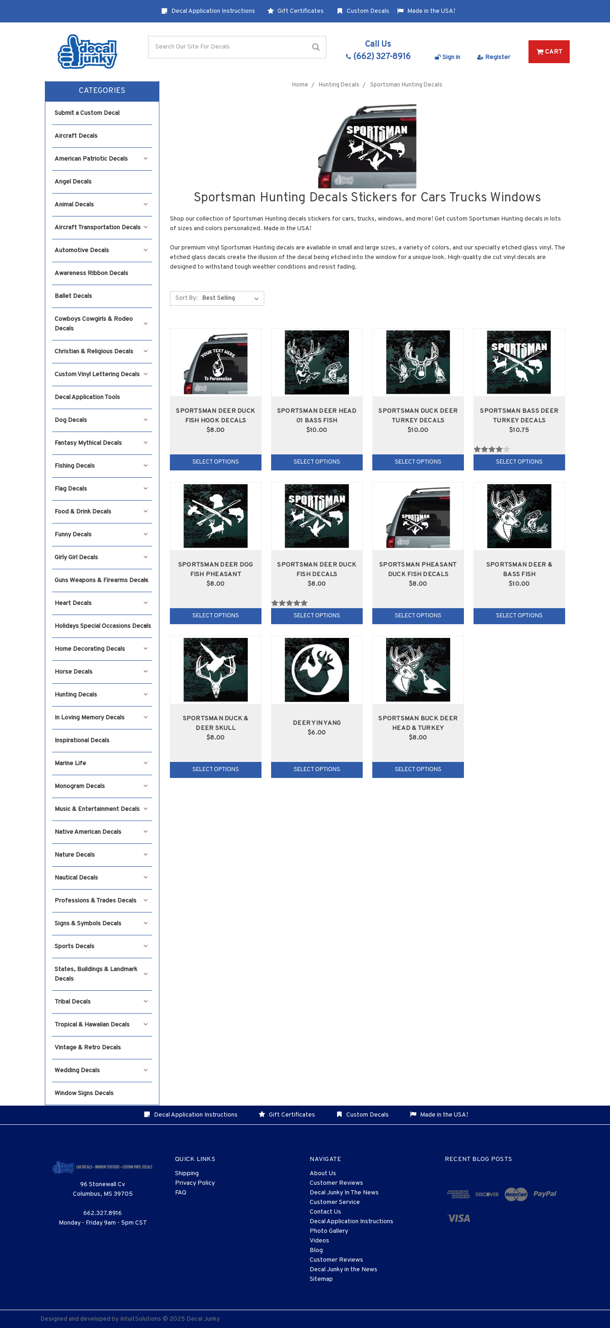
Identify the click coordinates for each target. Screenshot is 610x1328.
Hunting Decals (100, 695)
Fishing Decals (100, 466)
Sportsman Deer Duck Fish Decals (316, 569)
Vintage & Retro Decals (87, 1048)
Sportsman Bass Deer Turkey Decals (519, 416)
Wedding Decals (100, 1070)
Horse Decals (100, 672)
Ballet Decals (73, 296)
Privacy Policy (195, 1183)
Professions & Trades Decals (100, 901)
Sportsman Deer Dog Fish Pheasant (215, 569)
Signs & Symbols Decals (100, 924)
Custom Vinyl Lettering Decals (100, 374)
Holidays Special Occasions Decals (102, 626)
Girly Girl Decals (100, 557)
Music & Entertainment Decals (100, 809)
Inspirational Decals (81, 741)
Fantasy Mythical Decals (100, 443)
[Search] (237, 47)
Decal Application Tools (87, 397)
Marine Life (100, 763)
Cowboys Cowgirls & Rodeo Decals (100, 324)
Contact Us (325, 1212)
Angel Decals (73, 182)
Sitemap (321, 1279)
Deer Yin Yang (317, 723)
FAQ (180, 1193)
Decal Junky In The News (344, 1193)
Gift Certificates (295, 11)
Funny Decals (100, 535)
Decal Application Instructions (208, 11)
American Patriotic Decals (100, 159)
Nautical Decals (100, 878)
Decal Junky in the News (343, 1270)
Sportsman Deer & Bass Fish (519, 569)
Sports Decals (100, 946)
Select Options (215, 462)
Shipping (187, 1173)
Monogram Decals (100, 786)
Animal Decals (100, 205)
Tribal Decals (100, 1002)
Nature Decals (100, 855)
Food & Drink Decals (100, 512)
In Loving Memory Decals (100, 718)
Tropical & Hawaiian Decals (100, 1025)
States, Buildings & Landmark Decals (100, 974)
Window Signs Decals (84, 1093)
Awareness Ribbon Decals (91, 273)
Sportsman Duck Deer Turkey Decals (418, 416)
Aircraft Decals (76, 136)
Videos (319, 1241)
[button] (102, 91)
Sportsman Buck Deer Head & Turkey (418, 723)
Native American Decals (100, 832)
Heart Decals (100, 603)
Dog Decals (100, 420)
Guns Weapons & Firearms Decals (101, 580)
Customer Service (335, 1202)
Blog (316, 1250)
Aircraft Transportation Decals (100, 228)
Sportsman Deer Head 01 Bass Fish (317, 416)
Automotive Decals (100, 250)
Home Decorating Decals (100, 649)
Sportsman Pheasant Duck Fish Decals (418, 569)
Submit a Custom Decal (87, 113)
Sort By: (186, 298)
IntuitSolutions (140, 1319)
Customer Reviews (336, 1183)
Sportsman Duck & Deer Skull (216, 723)
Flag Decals (100, 489)
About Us (323, 1173)
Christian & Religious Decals (100, 352)
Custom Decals (363, 11)
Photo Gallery (329, 1231)
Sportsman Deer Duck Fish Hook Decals (215, 416)
